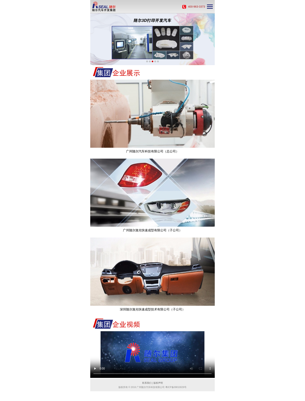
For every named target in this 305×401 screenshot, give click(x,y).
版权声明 (158, 383)
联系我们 (147, 383)
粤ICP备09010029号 (176, 387)
